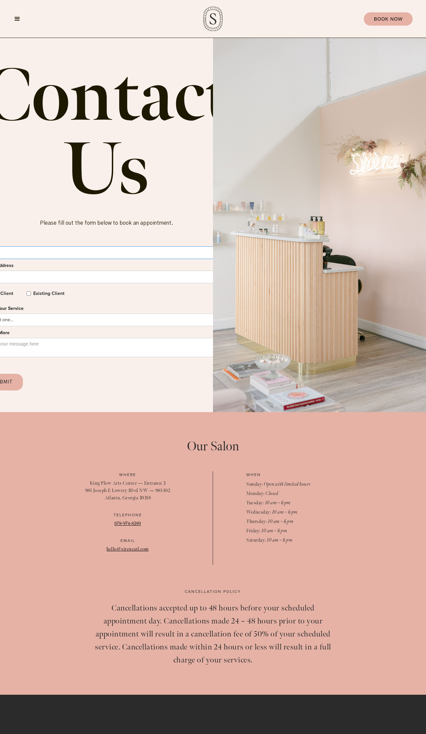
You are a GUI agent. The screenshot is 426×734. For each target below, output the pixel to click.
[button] (20, 19)
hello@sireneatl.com (127, 549)
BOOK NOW (388, 19)
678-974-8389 (127, 523)
